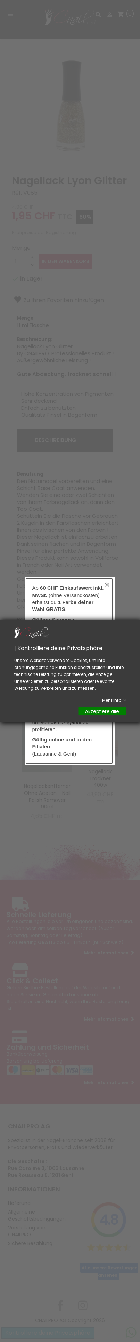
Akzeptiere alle (102, 711)
